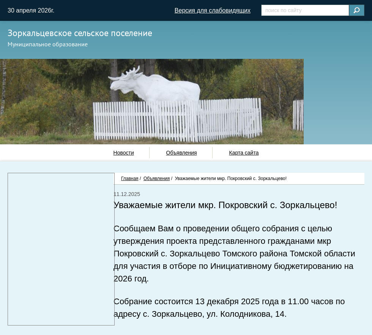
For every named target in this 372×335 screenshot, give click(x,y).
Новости (123, 153)
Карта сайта (244, 153)
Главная (130, 178)
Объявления (181, 153)
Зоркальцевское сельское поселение (80, 33)
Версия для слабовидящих (213, 10)
